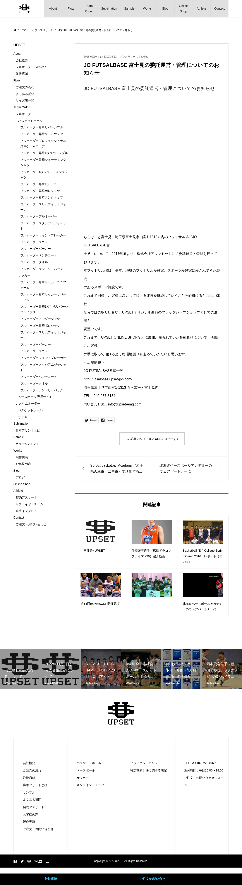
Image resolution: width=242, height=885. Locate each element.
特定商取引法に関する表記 (148, 770)
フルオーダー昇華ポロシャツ (40, 191)
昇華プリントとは (28, 430)
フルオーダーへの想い (31, 67)
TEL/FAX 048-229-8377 (200, 763)
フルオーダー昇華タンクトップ (41, 197)
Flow (71, 8)
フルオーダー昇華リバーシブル (41, 127)
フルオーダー (25, 114)
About (53, 8)
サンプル (29, 792)
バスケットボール (30, 120)
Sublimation (109, 8)
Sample (129, 8)
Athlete (201, 8)
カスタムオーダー (28, 403)
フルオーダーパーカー (35, 248)
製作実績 (22, 457)
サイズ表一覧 (25, 100)
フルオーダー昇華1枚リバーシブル (44, 153)
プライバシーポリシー (145, 763)
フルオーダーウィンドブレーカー (43, 235)
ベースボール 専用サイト (35, 396)
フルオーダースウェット (37, 242)
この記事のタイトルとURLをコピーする (151, 439)
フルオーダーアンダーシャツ (40, 318)
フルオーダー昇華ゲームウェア (41, 134)
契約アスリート (26, 497)
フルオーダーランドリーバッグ (41, 269)
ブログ (20, 477)
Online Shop (183, 8)
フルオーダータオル (34, 262)
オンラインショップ (90, 785)
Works (147, 8)
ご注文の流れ (25, 87)
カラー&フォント (27, 444)
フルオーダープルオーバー (38, 216)
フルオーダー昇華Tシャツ (38, 184)
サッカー (24, 275)
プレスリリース (129, 56)
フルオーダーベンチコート (38, 255)
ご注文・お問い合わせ (31, 524)
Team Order (89, 8)
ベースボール (86, 770)
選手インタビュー (28, 511)
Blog (165, 8)
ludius (144, 56)
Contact (219, 8)
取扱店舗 (22, 73)
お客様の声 (23, 464)
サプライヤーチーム (29, 504)
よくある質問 (25, 94)
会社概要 (22, 60)
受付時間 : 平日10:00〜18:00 (203, 770)
